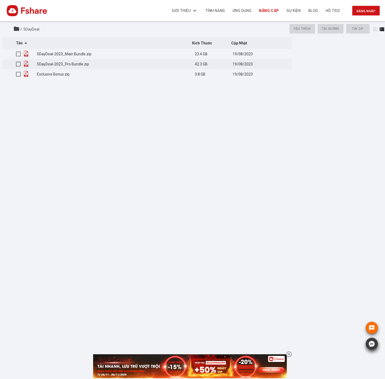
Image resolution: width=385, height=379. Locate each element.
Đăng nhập (366, 11)
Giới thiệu (185, 10)
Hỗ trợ (333, 11)
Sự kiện (294, 11)
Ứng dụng (242, 11)
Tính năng (215, 11)
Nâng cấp (269, 11)
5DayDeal (31, 29)
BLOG (313, 11)
